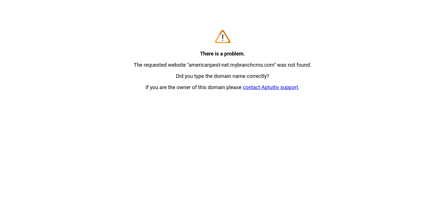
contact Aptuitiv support (270, 87)
